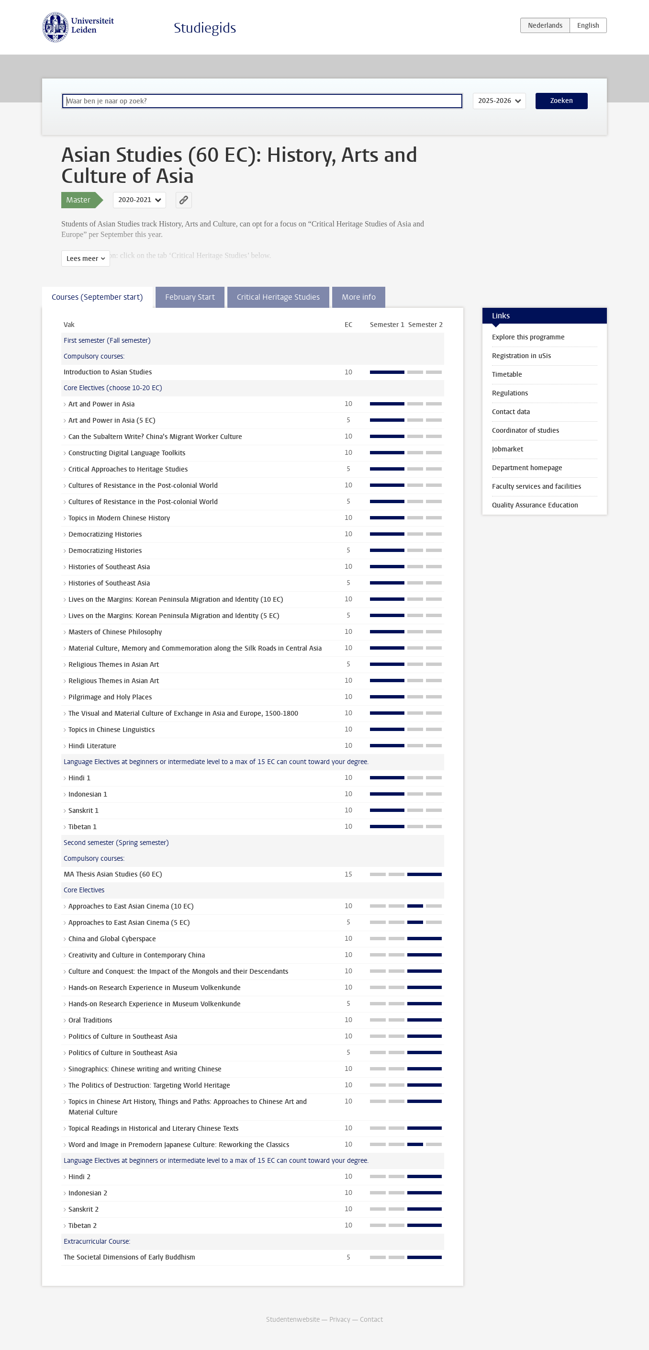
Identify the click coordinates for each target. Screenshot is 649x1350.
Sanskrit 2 (83, 1209)
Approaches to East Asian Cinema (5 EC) (129, 922)
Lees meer (82, 258)
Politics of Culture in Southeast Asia (122, 1036)
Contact (371, 1319)
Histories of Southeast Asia (109, 567)
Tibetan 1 (82, 827)
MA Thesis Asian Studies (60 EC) (113, 874)
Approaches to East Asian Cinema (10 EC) (131, 906)
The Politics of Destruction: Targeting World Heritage (149, 1085)
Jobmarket (507, 449)
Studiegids (205, 28)
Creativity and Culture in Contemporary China (136, 955)
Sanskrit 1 (83, 810)
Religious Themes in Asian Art (113, 664)
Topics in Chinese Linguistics (111, 729)
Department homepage (527, 467)
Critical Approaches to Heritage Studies (128, 469)
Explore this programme (528, 337)
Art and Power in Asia (101, 404)
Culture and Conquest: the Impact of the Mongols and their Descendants (178, 971)
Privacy (339, 1319)
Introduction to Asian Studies (108, 372)
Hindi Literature (92, 746)
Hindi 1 (79, 778)
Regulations (510, 393)
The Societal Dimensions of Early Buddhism (129, 1257)
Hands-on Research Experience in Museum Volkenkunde (154, 987)
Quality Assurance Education (535, 505)
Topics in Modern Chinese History (119, 518)
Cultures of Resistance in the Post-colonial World (143, 485)
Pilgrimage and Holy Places (110, 697)
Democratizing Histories (105, 534)
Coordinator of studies (525, 430)
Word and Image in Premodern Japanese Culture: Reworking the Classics (178, 1144)
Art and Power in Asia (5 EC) (112, 420)
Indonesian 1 (87, 794)
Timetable (507, 374)
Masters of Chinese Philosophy (115, 632)
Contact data (511, 411)
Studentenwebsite (293, 1319)
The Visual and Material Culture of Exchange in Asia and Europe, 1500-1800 (183, 713)
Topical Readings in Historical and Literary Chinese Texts (153, 1128)
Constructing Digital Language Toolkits (126, 453)
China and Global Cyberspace (112, 939)
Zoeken (561, 100)
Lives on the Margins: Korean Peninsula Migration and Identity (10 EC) (175, 599)
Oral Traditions (90, 1020)
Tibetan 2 (82, 1225)
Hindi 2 (79, 1176)
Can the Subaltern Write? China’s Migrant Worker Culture (155, 436)
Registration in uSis (521, 355)
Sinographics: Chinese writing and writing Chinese (145, 1069)
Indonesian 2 (87, 1193)
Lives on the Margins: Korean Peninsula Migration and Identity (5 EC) (174, 615)
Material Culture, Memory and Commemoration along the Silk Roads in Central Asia (195, 648)
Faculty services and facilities (536, 486)
